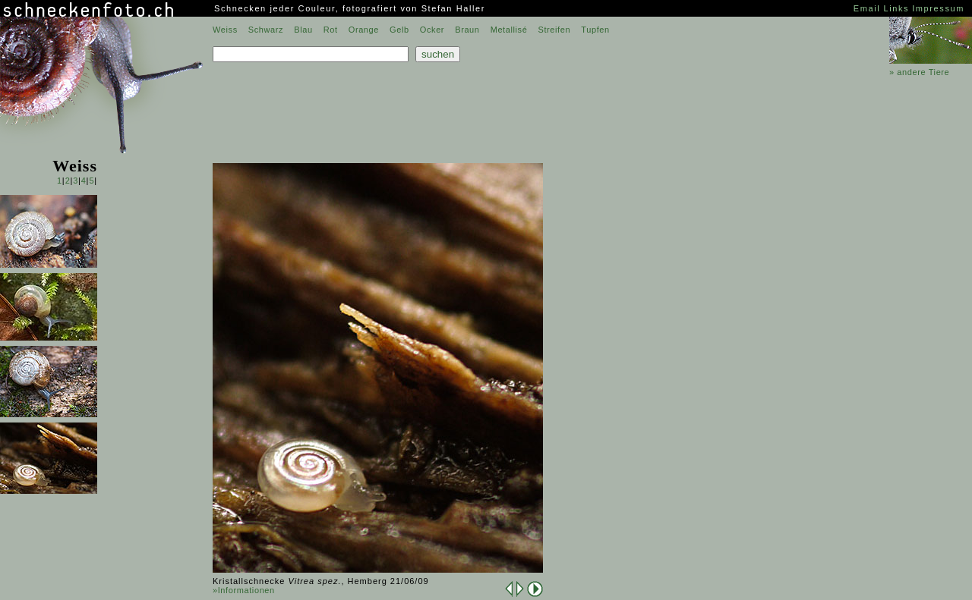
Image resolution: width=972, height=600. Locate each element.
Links (896, 8)
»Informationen (244, 590)
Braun (467, 29)
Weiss (225, 29)
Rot (330, 29)
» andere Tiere (919, 72)
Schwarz (265, 29)
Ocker (432, 29)
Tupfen (595, 29)
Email (867, 8)
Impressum (938, 8)
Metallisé (509, 29)
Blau (303, 29)
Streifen (554, 29)
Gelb (399, 29)
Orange (364, 29)
